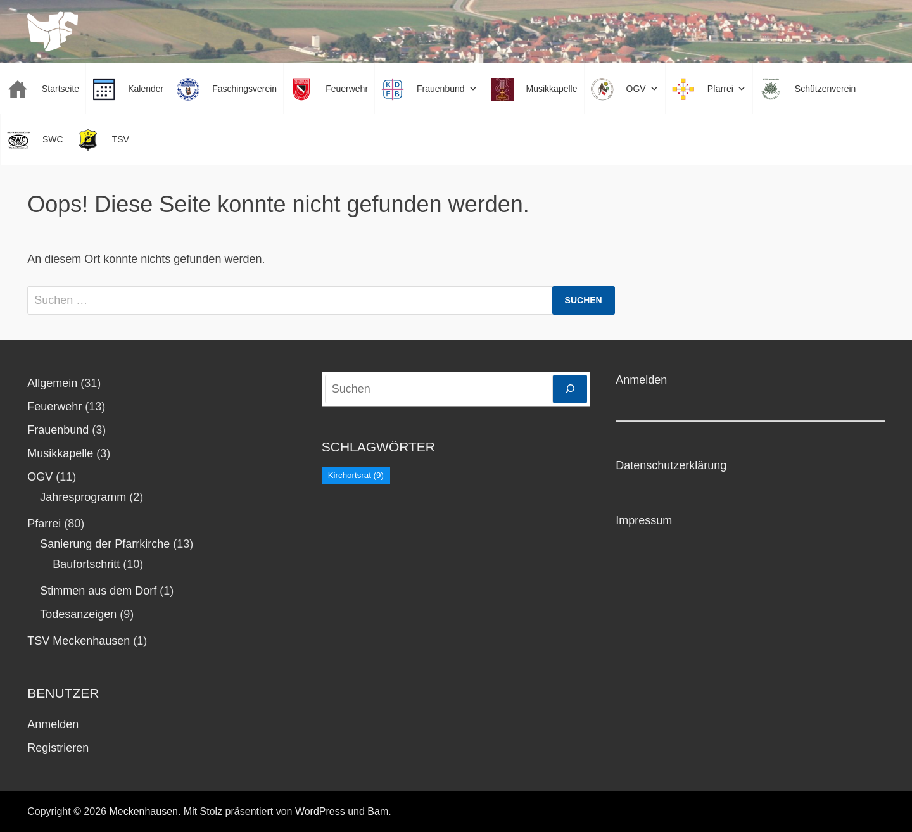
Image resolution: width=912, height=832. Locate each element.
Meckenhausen (143, 811)
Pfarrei (44, 523)
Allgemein (52, 383)
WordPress (320, 811)
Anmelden (53, 724)
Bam (377, 811)
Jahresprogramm (83, 497)
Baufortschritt (86, 564)
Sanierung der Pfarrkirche (105, 544)
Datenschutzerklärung (671, 465)
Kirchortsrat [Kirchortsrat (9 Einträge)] (356, 475)
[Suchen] (570, 389)
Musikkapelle (60, 453)
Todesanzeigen (78, 614)
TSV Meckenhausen (78, 640)
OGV (40, 476)
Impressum (644, 520)
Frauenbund (58, 430)
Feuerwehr (54, 406)
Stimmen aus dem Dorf (98, 590)
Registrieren (58, 747)
